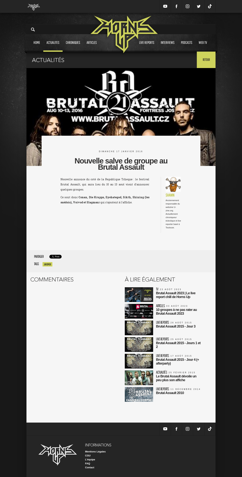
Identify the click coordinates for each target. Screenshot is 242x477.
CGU (88, 455)
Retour (206, 59)
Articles (91, 46)
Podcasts (186, 46)
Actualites (53, 46)
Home (36, 46)
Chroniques (73, 46)
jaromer (47, 264)
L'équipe (90, 459)
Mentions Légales (95, 451)
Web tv (202, 46)
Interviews (167, 46)
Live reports (146, 46)
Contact (89, 467)
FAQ (87, 463)
